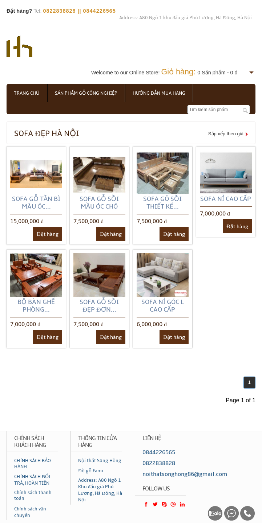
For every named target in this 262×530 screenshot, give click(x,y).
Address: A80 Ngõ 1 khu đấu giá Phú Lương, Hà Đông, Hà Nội (185, 18)
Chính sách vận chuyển (30, 512)
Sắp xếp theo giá (225, 133)
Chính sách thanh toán (33, 495)
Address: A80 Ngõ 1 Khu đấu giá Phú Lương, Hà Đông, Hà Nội (100, 490)
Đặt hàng (47, 234)
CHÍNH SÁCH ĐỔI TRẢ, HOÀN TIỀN (32, 480)
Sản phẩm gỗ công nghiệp (86, 93)
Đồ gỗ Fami (90, 471)
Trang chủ (27, 93)
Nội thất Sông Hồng (99, 461)
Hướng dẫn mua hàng (159, 93)
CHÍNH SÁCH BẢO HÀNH (32, 463)
